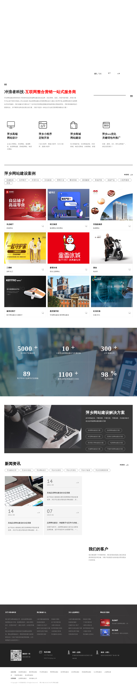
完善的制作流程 (41, 634)
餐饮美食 (73, 180)
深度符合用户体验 (42, 631)
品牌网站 (56, 271)
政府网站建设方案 (113, 430)
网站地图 (55, 682)
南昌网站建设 (23, 672)
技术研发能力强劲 (56, 628)
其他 (8, 183)
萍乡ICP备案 (85, 470)
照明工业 (60, 180)
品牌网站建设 (23, 678)
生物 (94, 315)
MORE (126, 174)
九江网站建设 (98, 672)
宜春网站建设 (19, 675)
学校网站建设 (54, 315)
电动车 (95, 271)
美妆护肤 (98, 180)
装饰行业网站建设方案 (115, 436)
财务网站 (60, 228)
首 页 (28, 5)
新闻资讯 (87, 5)
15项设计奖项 (87, 631)
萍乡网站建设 (44, 672)
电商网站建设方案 (116, 443)
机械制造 (10, 180)
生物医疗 (19, 315)
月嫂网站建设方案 (94, 449)
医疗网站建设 (11, 315)
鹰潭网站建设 (54, 672)
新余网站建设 (29, 675)
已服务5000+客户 (42, 625)
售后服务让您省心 (56, 634)
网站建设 (37, 5)
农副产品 (111, 180)
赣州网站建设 (33, 672)
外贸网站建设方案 (94, 436)
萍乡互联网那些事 (102, 470)
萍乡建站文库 (11, 470)
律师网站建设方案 (94, 430)
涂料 (8, 271)
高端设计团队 (55, 619)
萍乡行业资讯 (56, 470)
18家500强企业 (55, 625)
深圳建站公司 (33, 678)
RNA (98, 315)
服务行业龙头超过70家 (43, 628)
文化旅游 (47, 180)
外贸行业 (35, 180)
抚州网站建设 (65, 672)
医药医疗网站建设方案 (95, 443)
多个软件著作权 (56, 622)
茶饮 (51, 271)
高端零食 (10, 228)
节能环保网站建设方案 (115, 449)
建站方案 (66, 5)
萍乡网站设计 (41, 470)
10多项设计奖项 (56, 631)
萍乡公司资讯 (71, 470)
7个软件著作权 (87, 622)
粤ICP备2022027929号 (46, 682)
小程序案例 (124, 180)
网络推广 (46, 5)
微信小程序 (77, 5)
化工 (11, 271)
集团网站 (53, 228)
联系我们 (107, 5)
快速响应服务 (41, 622)
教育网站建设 (64, 315)
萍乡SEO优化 (26, 470)
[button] (110, 73)
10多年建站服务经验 (43, 619)
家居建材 (85, 180)
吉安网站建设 (75, 672)
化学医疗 (22, 180)
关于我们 (97, 5)
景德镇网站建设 (86, 672)
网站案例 (56, 5)
